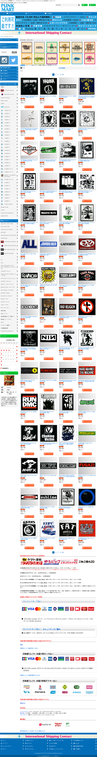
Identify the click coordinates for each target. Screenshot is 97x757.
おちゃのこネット (46, 756)
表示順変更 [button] (62, 68)
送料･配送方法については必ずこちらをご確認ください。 (33, 731)
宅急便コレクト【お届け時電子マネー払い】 (30, 675)
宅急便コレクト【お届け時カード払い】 (29, 648)
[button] (68, 13)
